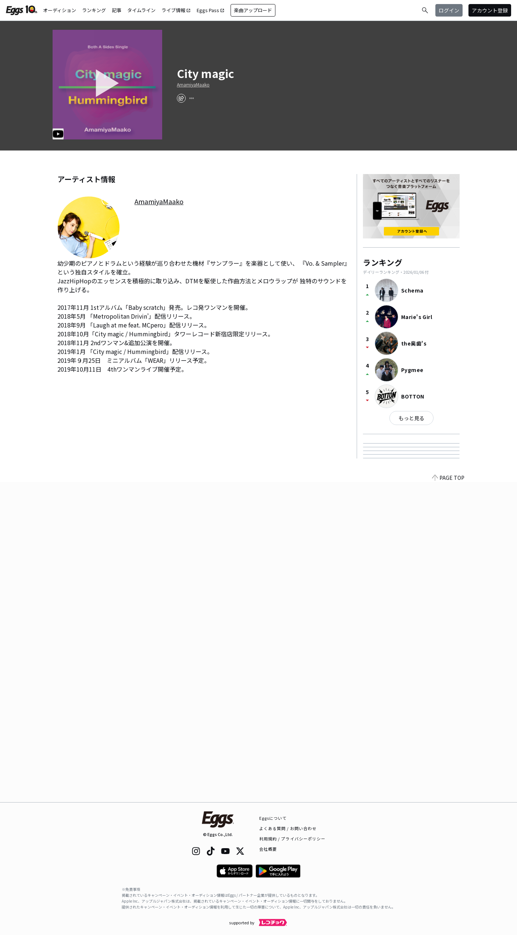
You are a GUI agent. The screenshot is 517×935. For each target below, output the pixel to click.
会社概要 (268, 849)
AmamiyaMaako (193, 85)
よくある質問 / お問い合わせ (288, 828)
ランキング (94, 10)
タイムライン (141, 10)
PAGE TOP (448, 797)
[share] (181, 98)
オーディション (59, 10)
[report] (191, 98)
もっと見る (411, 418)
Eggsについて (273, 818)
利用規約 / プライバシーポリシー (292, 839)
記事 (116, 10)
